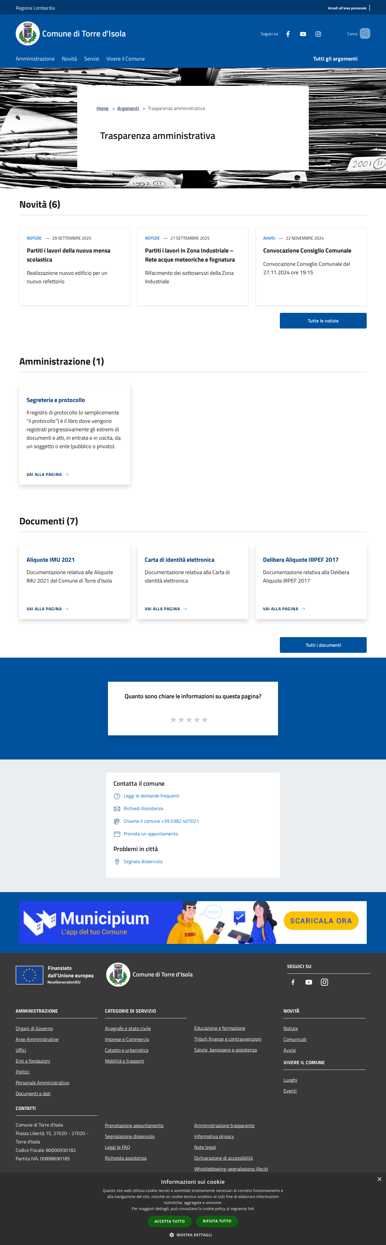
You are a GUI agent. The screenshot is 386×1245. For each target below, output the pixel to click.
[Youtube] (294, 33)
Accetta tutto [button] (170, 1221)
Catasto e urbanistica (126, 1050)
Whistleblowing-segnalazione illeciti (231, 1168)
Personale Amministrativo (42, 1082)
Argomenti (128, 108)
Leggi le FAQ (117, 1147)
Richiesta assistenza (126, 1158)
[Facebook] (279, 33)
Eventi (290, 1090)
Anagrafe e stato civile (128, 1028)
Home (102, 108)
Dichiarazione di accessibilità (223, 1158)
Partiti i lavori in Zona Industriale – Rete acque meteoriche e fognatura (190, 255)
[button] (193, 1235)
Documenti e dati (33, 1093)
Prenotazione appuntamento (134, 1125)
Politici (23, 1071)
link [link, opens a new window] (251, 1208)
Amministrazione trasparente (224, 1125)
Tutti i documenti (323, 645)
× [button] (379, 1179)
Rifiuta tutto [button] (217, 1221)
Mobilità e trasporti (124, 1060)
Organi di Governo (34, 1028)
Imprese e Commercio (127, 1039)
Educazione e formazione (219, 1028)
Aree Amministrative (37, 1039)
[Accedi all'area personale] (347, 8)
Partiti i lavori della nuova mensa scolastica (68, 255)
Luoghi (290, 1079)
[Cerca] (363, 33)
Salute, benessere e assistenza (225, 1049)
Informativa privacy (214, 1136)
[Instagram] (309, 33)
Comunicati (295, 1039)
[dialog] (193, 1209)
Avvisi (269, 238)
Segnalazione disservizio (130, 1136)
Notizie (34, 238)
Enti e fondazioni (33, 1060)
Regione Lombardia (35, 7)
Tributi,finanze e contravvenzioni (227, 1038)
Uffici (21, 1050)
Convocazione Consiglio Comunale (307, 250)
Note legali (205, 1147)
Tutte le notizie (323, 320)
